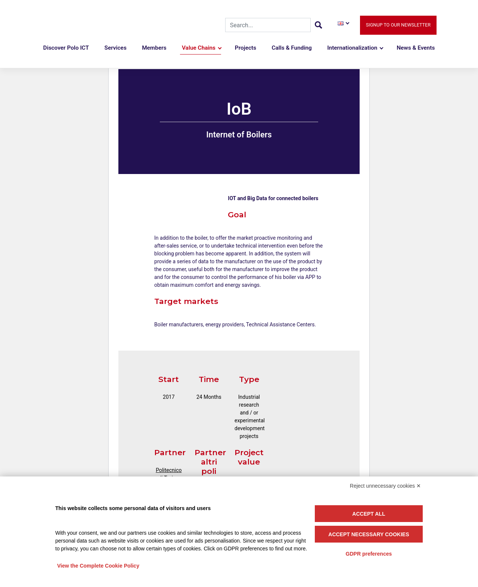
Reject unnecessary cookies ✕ (385, 486)
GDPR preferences (369, 554)
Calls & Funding (291, 47)
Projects (245, 47)
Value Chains (198, 47)
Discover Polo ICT (66, 47)
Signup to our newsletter (398, 25)
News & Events (416, 47)
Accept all (368, 514)
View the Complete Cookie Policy (98, 566)
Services (116, 47)
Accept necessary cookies (368, 534)
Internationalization (352, 47)
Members (154, 47)
